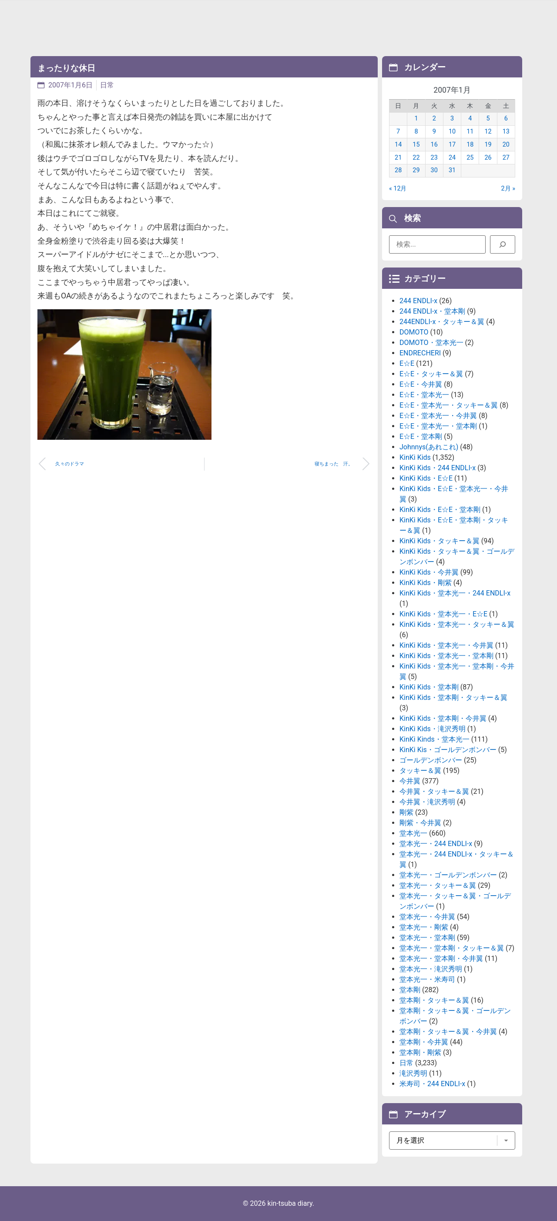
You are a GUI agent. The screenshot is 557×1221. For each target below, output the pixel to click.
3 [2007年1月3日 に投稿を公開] (452, 118)
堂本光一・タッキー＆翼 (437, 885)
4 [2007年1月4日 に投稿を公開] (470, 118)
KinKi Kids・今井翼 (429, 572)
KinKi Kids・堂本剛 (429, 687)
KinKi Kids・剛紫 (425, 583)
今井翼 (409, 781)
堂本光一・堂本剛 (427, 937)
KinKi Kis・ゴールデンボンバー (448, 750)
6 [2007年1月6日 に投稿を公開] (506, 118)
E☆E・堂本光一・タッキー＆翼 (448, 405)
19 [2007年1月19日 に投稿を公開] (487, 144)
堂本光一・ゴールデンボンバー (448, 875)
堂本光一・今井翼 (427, 917)
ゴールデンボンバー (430, 760)
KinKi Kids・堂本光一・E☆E (443, 614)
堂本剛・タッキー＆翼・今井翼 (448, 1031)
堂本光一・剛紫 (423, 927)
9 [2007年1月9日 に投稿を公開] (434, 131)
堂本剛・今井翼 (423, 1042)
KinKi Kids (415, 457)
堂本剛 (409, 990)
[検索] (502, 244)
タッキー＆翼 (420, 770)
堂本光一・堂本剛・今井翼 (441, 958)
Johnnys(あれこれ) (428, 447)
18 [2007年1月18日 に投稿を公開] (469, 144)
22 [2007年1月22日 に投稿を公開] (416, 157)
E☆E (406, 363)
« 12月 (398, 188)
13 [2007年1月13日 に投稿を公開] (506, 131)
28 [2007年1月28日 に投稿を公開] (398, 170)
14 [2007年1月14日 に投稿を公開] (398, 144)
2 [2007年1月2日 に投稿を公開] (434, 118)
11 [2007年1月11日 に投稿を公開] (469, 131)
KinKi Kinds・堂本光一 (434, 739)
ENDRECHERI (420, 353)
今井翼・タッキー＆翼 (434, 791)
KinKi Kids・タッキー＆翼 (439, 541)
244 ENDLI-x (418, 301)
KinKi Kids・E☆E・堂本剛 (439, 509)
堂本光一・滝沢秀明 (430, 969)
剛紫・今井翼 (420, 823)
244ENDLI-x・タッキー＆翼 (441, 322)
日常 (107, 85)
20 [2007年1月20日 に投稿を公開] (506, 144)
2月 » (508, 188)
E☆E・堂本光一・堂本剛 (438, 426)
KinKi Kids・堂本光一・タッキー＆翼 (456, 624)
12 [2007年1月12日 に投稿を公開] (487, 131)
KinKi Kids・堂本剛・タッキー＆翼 (453, 697)
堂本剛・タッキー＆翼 (434, 1000)
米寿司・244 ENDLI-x (432, 1084)
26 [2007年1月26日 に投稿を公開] (487, 157)
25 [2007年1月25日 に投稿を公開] (469, 157)
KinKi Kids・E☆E (426, 478)
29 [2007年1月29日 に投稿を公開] (416, 170)
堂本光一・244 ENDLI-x (435, 844)
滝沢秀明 (413, 1073)
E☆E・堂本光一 (424, 395)
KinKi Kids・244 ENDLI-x (437, 468)
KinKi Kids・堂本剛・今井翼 (443, 718)
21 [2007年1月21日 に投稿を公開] (398, 157)
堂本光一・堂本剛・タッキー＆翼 (451, 948)
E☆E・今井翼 (420, 384)
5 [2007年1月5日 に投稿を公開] (488, 118)
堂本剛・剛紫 (420, 1052)
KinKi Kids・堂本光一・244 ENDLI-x (454, 593)
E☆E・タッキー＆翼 (431, 374)
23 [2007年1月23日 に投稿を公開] (434, 157)
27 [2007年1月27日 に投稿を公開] (506, 157)
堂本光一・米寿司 (427, 979)
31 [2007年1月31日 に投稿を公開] (452, 170)
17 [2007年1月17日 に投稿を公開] (452, 144)
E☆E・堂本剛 (420, 436)
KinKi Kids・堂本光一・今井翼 (446, 645)
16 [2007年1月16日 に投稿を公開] (434, 144)
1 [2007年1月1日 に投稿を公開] (416, 118)
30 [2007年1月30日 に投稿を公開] (434, 170)
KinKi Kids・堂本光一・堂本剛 (446, 656)
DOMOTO (414, 332)
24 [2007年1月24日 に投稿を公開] (452, 157)
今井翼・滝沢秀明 (427, 802)
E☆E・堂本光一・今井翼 (438, 415)
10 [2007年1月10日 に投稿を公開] (452, 131)
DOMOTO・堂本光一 (431, 342)
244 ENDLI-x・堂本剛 (432, 311)
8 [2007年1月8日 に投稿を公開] (416, 131)
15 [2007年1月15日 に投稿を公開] (416, 144)
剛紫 (406, 812)
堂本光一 (413, 833)
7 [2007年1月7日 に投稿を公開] (398, 131)
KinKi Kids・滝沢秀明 (432, 729)
